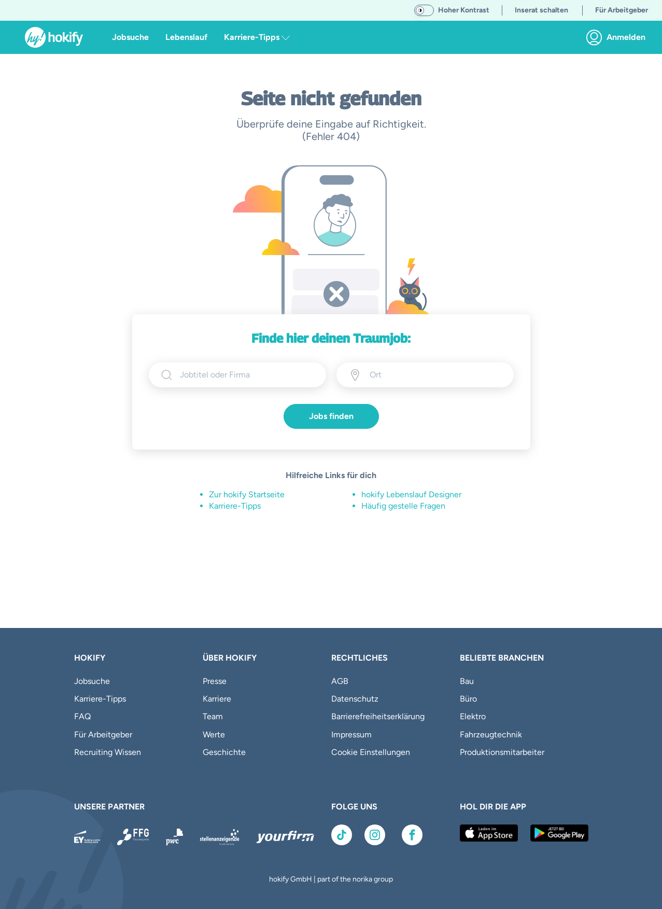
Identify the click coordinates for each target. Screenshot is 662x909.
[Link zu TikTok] (341, 834)
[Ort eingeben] (417, 374)
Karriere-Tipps (235, 506)
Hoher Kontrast (463, 10)
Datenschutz (354, 699)
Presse (215, 681)
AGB (339, 681)
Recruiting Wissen (107, 752)
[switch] (424, 10)
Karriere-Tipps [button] (257, 37)
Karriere (217, 699)
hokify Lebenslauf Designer (411, 494)
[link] (619, 37)
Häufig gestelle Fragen (403, 506)
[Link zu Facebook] (412, 834)
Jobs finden (331, 416)
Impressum (351, 734)
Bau (467, 681)
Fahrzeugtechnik (491, 734)
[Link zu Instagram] (374, 834)
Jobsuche (130, 37)
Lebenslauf (186, 37)
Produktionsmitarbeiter (502, 752)
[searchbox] (246, 374)
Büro (468, 699)
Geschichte (224, 752)
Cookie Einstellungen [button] (370, 752)
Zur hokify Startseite (247, 494)
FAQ (82, 716)
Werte (214, 734)
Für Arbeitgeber (103, 734)
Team (213, 716)
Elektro (473, 716)
